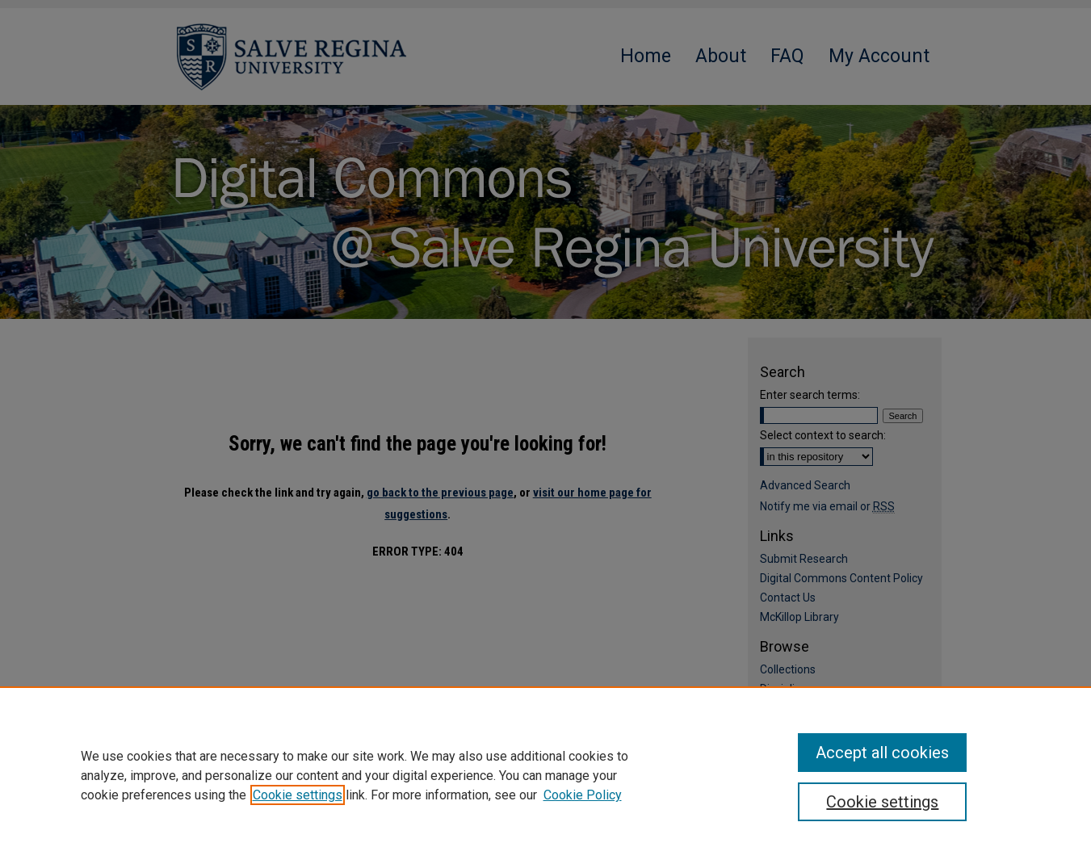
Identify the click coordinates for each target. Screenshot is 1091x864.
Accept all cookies (882, 752)
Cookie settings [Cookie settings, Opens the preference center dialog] (882, 802)
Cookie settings (297, 795)
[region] (545, 775)
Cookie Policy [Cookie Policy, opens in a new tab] (582, 795)
